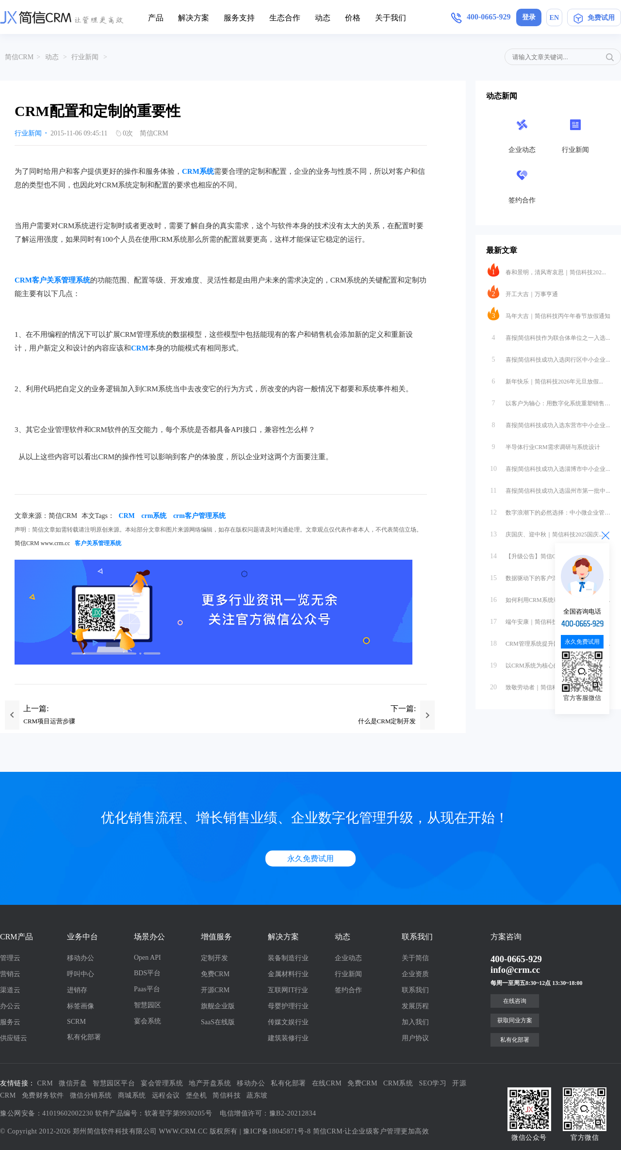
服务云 (10, 1022)
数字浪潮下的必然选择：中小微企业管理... (549, 510)
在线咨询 (514, 1001)
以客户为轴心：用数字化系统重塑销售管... (549, 401)
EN (554, 17)
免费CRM (215, 974)
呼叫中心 (80, 974)
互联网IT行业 (288, 990)
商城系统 (132, 1095)
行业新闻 (84, 57)
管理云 (10, 958)
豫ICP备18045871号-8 (276, 1131)
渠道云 (10, 990)
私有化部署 (84, 1037)
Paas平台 (147, 989)
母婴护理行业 (288, 1006)
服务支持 (239, 18)
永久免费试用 (310, 858)
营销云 (10, 974)
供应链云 (13, 1038)
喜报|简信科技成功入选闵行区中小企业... (549, 357)
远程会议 (166, 1095)
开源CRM (215, 990)
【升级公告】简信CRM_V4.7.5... (538, 554)
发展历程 (415, 1006)
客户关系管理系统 (98, 543)
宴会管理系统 (162, 1083)
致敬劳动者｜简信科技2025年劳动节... (545, 685)
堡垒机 (196, 1095)
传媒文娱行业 (288, 1022)
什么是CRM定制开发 (387, 721)
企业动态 (348, 958)
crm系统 (153, 515)
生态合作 (284, 18)
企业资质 (415, 974)
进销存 (77, 990)
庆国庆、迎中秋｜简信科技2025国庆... (545, 532)
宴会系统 (147, 1021)
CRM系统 (198, 171)
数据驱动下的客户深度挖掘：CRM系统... (549, 576)
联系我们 (415, 990)
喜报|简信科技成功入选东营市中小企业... (549, 423)
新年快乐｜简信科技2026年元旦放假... (545, 379)
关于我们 (390, 18)
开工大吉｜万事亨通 (523, 292)
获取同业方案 (514, 1020)
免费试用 (594, 18)
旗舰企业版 (218, 1006)
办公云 (10, 1006)
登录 (529, 17)
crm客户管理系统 (199, 515)
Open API (147, 957)
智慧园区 (147, 1005)
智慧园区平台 (114, 1083)
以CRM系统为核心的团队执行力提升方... (549, 663)
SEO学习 (433, 1083)
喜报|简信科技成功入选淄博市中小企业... (549, 466)
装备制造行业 (288, 958)
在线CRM (327, 1083)
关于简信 (415, 958)
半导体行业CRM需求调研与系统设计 (544, 444)
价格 (352, 18)
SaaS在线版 (218, 1022)
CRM (139, 348)
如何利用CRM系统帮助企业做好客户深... (549, 597)
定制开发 (214, 958)
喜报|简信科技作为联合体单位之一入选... (549, 335)
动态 (322, 18)
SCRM (76, 1021)
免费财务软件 (43, 1095)
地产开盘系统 (210, 1083)
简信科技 (226, 1095)
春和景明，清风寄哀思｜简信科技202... (547, 270)
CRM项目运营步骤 (49, 721)
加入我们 (415, 1022)
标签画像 (80, 1006)
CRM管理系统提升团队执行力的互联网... (549, 641)
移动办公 (80, 958)
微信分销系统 (91, 1095)
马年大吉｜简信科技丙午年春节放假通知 (549, 313)
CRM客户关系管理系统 (52, 280)
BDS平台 (147, 973)
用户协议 (415, 1038)
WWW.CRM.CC (183, 1131)
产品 (155, 18)
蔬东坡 (257, 1095)
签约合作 (348, 990)
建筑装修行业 (288, 1038)
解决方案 (193, 18)
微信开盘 (73, 1083)
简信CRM (19, 57)
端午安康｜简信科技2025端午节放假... (545, 619)
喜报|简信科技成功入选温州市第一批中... (549, 488)
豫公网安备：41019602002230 (46, 1113)
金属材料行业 (288, 974)
